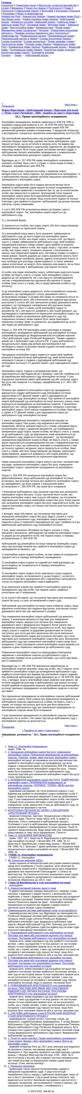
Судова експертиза (34, 41)
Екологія (75, 11)
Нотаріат (44, 30)
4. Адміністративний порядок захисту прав (32, 888)
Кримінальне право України (24, 47)
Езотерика (62, 11)
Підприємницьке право (61, 36)
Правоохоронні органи (33, 36)
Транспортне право (12, 44)
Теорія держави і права (60, 41)
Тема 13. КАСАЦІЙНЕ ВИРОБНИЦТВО (30, 835)
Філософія (47, 11)
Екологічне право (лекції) (15, 52)
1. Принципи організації (21, 1066)
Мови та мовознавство (30, 13)
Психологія (7, 11)
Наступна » (71, 104)
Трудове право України (38, 44)
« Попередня (8, 104)
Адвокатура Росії (11, 16)
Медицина (17, 8)
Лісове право (62, 27)
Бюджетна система (22, 22)
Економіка (9, 13)
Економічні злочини (43, 52)
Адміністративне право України (40, 19)
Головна (6, 55)
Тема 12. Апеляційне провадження (27, 746)
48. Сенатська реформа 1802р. (25, 860)
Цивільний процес (45, 22)
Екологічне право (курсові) (59, 49)
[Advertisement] (41, 78)
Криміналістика (44, 27)
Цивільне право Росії (13, 24)
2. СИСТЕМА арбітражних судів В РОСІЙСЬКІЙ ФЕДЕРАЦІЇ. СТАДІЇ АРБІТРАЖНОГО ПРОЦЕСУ (42, 1014)
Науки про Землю (36, 8)
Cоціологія (7, 5)
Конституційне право (22, 27)
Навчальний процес (27, 11)
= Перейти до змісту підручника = (41, 730)
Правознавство (9, 36)
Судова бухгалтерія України (55, 38)
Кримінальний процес (54, 47)
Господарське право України (26, 49)
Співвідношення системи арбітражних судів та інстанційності (42, 910)
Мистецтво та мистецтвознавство (58, 5)
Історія (5, 8)
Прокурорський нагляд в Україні (19, 38)
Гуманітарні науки (26, 5)
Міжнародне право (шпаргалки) (19, 30)
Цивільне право (66, 22)
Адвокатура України (34, 16)
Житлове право (56, 24)
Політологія (55, 8)
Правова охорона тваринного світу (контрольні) (42, 33)
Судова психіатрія (11, 41)
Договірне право (36, 24)
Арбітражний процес (37, 55)
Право (67, 8)
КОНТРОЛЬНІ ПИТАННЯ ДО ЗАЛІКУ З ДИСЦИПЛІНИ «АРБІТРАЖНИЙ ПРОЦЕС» (38, 811)
